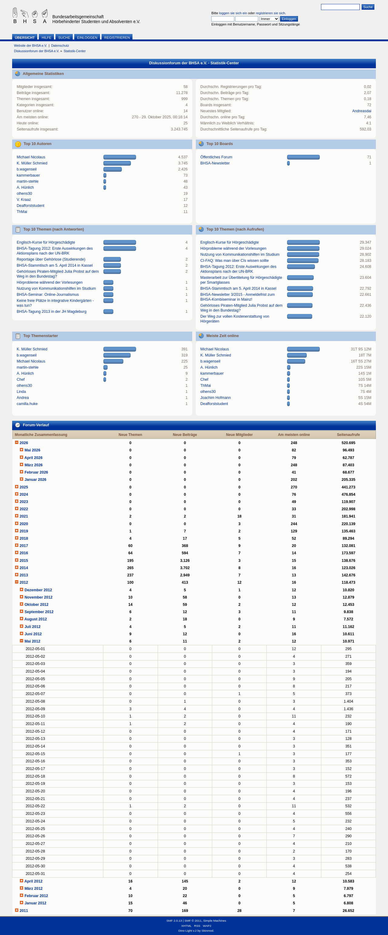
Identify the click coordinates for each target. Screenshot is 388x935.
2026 (24, 443)
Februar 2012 (36, 896)
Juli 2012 (33, 627)
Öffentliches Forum (216, 157)
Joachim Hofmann (215, 398)
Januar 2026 (35, 480)
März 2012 (34, 888)
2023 (24, 502)
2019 (24, 531)
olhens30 (24, 193)
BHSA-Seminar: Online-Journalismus (48, 294)
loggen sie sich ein (233, 13)
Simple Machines (214, 920)
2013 (24, 575)
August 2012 (35, 619)
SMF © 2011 (193, 920)
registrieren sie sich (270, 13)
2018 (24, 538)
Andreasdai (361, 111)
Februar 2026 (36, 472)
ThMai (22, 212)
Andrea (23, 398)
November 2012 (38, 597)
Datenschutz (60, 45)
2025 (24, 487)
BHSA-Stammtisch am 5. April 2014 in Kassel (55, 265)
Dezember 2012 (38, 590)
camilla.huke (27, 404)
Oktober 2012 (36, 605)
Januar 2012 (35, 903)
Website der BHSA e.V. (30, 45)
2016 (24, 553)
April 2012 (33, 881)
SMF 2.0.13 (174, 920)
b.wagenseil (27, 169)
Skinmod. (208, 930)
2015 (24, 561)
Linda (21, 392)
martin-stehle (27, 181)
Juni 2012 (33, 634)
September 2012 (39, 612)
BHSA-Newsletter (215, 163)
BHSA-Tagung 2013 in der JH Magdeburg (51, 311)
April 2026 (33, 458)
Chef (21, 379)
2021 (24, 516)
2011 (24, 911)
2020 (24, 524)
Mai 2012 (32, 641)
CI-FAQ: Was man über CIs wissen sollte (234, 260)
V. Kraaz (24, 199)
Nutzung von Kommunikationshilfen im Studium (56, 288)
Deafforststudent (30, 206)
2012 (24, 582)
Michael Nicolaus (31, 157)
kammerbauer (28, 175)
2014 (24, 568)
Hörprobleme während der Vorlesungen (50, 282)
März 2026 (34, 465)
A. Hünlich (25, 187)
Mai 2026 (32, 450)
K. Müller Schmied (32, 163)
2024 (24, 494)
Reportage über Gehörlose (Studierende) (51, 259)
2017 (24, 546)
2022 (24, 509)
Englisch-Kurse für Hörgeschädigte (46, 242)
